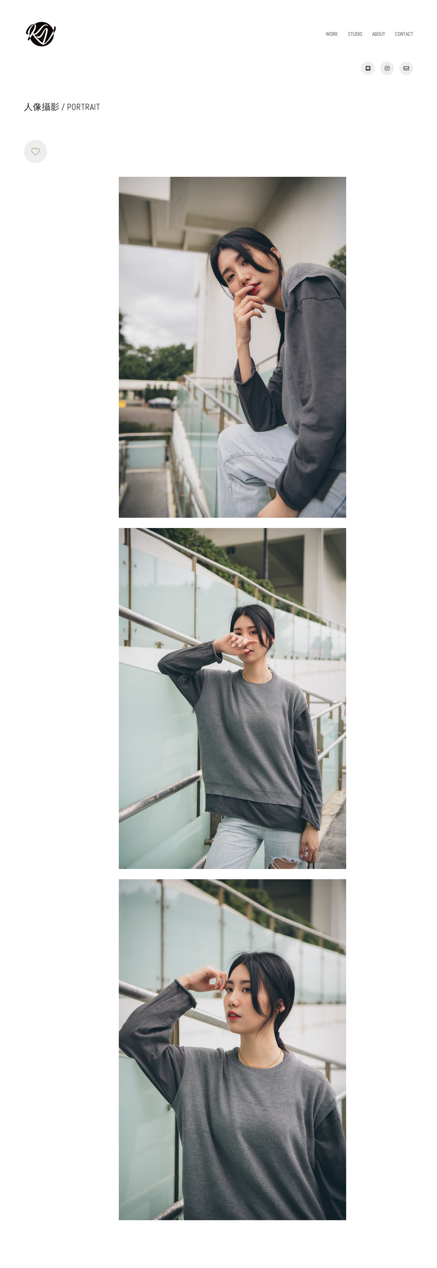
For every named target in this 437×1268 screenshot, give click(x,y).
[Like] (35, 151)
